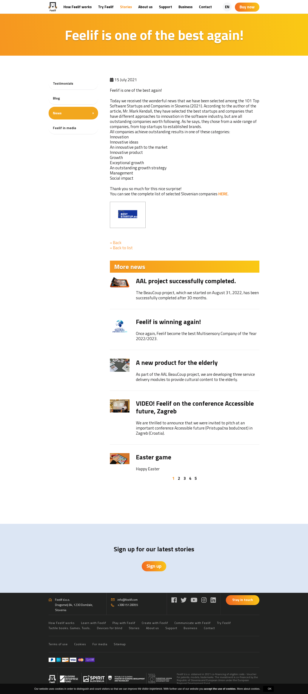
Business (185, 7)
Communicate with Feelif (192, 623)
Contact (205, 7)
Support (165, 7)
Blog (56, 98)
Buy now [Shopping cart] (247, 7)
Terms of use (58, 644)
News (57, 113)
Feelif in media (64, 127)
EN (227, 7)
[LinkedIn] (213, 600)
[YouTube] (194, 600)
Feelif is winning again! (168, 322)
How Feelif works (77, 7)
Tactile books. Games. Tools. (70, 628)
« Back (115, 242)
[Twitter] (184, 600)
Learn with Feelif (93, 623)
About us (145, 7)
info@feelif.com (127, 599)
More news (129, 267)
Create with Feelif (155, 623)
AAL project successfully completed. (186, 281)
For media (99, 644)
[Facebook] (174, 600)
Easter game (153, 457)
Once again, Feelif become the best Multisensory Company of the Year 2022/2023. (196, 336)
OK (269, 688)
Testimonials (63, 83)
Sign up (154, 566)
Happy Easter (148, 469)
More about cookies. (248, 688)
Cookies (80, 644)
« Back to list (121, 248)
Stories (126, 7)
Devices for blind (109, 628)
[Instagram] (204, 600)
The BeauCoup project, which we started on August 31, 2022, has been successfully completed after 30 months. (197, 295)
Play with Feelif (123, 623)
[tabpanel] (184, 374)
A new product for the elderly (177, 362)
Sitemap (120, 644)
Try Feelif (106, 7)
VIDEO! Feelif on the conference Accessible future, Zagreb (195, 407)
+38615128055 (127, 604)
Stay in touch (242, 599)
